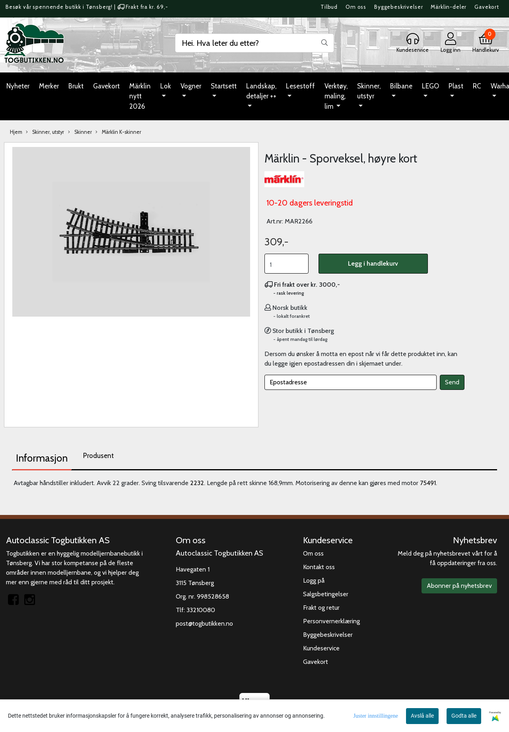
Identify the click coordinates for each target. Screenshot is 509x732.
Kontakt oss (319, 567)
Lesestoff (300, 86)
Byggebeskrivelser (398, 7)
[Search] (254, 43)
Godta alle (463, 715)
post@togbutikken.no (204, 623)
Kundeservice (321, 648)
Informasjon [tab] (42, 458)
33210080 (201, 610)
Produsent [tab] (98, 456)
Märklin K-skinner (118, 132)
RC (477, 86)
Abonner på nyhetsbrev (459, 585)
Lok (165, 86)
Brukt (76, 86)
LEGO (430, 86)
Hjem (16, 132)
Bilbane (401, 86)
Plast (456, 86)
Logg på (313, 580)
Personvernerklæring (331, 621)
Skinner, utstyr (369, 91)
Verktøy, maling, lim (336, 96)
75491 (428, 483)
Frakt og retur (321, 607)
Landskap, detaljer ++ (261, 91)
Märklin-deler (448, 7)
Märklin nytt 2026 (140, 96)
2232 (197, 483)
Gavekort (486, 7)
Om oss (356, 7)
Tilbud (329, 7)
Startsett (224, 86)
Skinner (80, 132)
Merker (49, 86)
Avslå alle (422, 715)
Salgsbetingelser (325, 594)
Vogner (191, 86)
